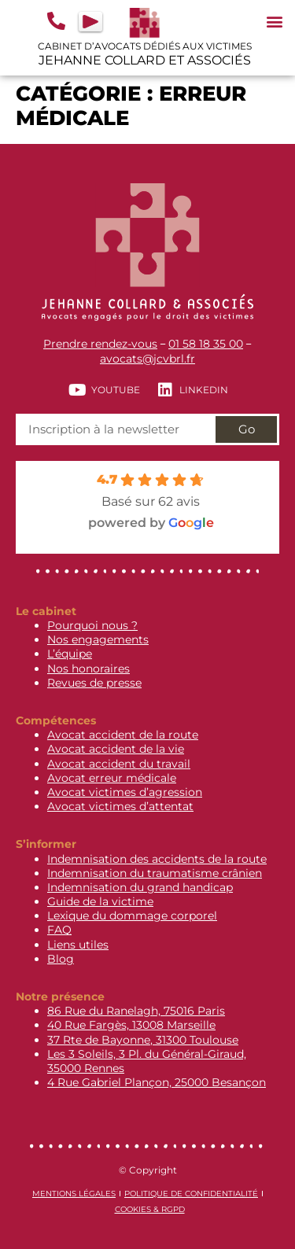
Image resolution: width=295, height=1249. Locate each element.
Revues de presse (94, 683)
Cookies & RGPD (150, 1209)
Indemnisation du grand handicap (140, 887)
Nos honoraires (88, 668)
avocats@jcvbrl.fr (147, 359)
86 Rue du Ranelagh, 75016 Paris (136, 1011)
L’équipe (69, 654)
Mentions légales (74, 1193)
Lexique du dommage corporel (132, 915)
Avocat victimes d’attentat (120, 806)
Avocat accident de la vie (115, 749)
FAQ (59, 930)
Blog (60, 959)
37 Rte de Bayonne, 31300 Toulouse (142, 1040)
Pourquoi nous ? (92, 625)
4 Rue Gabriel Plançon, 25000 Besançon (156, 1082)
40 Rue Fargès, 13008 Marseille (131, 1025)
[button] (274, 21)
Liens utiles (78, 945)
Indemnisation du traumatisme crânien (154, 873)
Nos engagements (98, 639)
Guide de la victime (100, 901)
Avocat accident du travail (118, 764)
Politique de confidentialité (191, 1193)
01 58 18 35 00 (205, 344)
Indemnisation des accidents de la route (157, 859)
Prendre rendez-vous (100, 344)
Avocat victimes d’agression (124, 792)
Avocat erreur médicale (111, 778)
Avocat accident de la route (122, 735)
